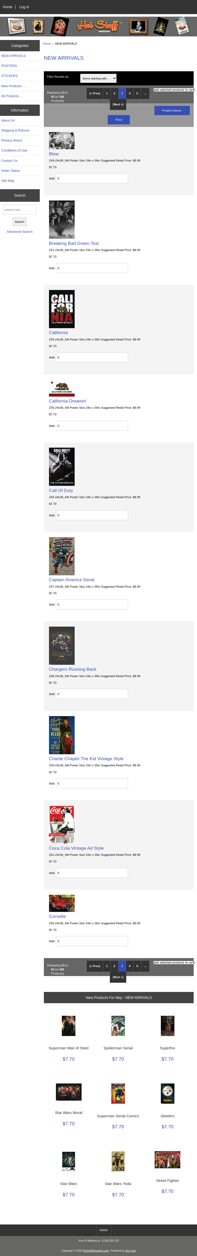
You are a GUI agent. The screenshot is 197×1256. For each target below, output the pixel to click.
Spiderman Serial (118, 1048)
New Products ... (13, 86)
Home (7, 7)
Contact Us (9, 161)
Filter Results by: (58, 76)
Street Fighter (167, 1181)
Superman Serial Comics (118, 1116)
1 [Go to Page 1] (106, 93)
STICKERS (9, 76)
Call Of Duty (61, 490)
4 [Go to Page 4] (129, 93)
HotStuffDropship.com (96, 1250)
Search (19, 195)
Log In (24, 7)
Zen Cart (130, 1250)
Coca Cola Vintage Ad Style (76, 848)
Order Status (10, 171)
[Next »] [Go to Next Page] (118, 104)
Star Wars (68, 1184)
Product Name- (172, 110)
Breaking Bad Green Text (74, 243)
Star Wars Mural (68, 1113)
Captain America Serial (71, 579)
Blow (54, 153)
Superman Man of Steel (69, 1048)
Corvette (57, 916)
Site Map (7, 181)
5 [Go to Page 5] (137, 93)
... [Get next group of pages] (145, 93)
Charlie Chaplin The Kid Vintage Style (86, 758)
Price (118, 119)
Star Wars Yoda (118, 1184)
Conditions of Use (14, 150)
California (58, 332)
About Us (8, 120)
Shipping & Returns (15, 130)
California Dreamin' (68, 401)
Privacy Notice (11, 140)
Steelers (167, 1116)
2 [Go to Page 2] (114, 93)
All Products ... (11, 96)
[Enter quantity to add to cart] (92, 178)
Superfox (167, 1048)
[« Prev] (95, 93)
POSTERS (9, 66)
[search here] (19, 210)
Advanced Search (20, 232)
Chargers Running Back (72, 669)
